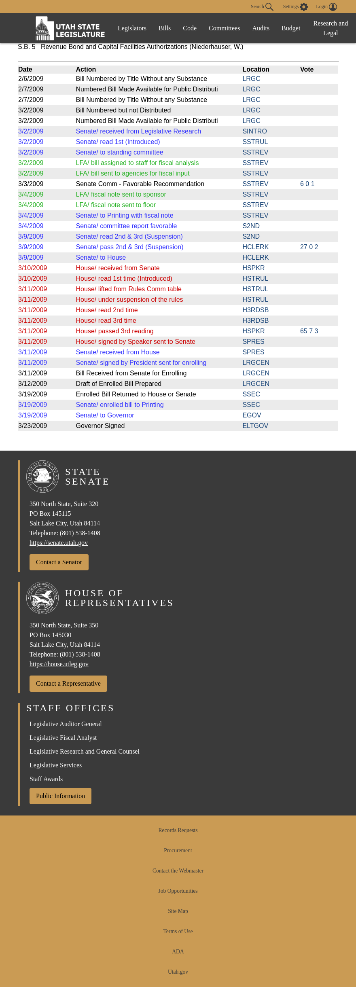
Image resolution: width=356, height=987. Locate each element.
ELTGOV (255, 425)
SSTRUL (255, 141)
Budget (291, 28)
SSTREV (255, 152)
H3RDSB (255, 310)
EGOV (251, 415)
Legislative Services (56, 765)
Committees (224, 28)
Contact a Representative (68, 683)
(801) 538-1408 (80, 533)
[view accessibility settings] (295, 7)
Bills (165, 28)
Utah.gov (178, 972)
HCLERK (255, 247)
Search (262, 7)
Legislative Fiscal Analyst (63, 737)
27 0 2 (309, 247)
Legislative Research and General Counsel (85, 751)
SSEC (251, 394)
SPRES (253, 341)
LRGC (251, 78)
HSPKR (253, 268)
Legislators (132, 28)
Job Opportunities (177, 891)
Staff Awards (46, 778)
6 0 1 (307, 183)
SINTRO (254, 131)
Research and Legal (330, 28)
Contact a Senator (59, 562)
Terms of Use (178, 931)
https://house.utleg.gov (59, 664)
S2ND (251, 225)
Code (190, 28)
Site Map (178, 911)
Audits (260, 28)
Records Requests (177, 830)
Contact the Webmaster (178, 871)
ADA (178, 952)
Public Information (60, 795)
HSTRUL (255, 278)
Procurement (178, 850)
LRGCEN (255, 362)
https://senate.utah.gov (59, 542)
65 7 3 (309, 331)
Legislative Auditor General (66, 723)
